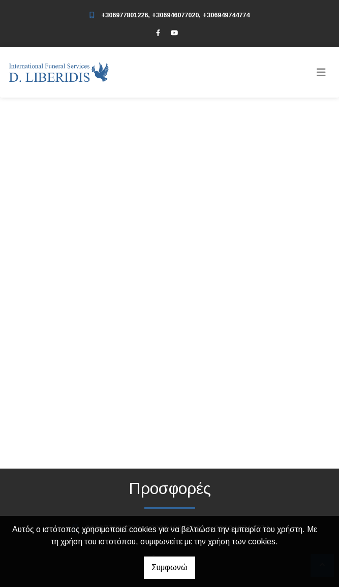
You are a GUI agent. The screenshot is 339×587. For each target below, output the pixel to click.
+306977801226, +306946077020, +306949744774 (175, 15)
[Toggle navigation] (321, 72)
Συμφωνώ (169, 567)
